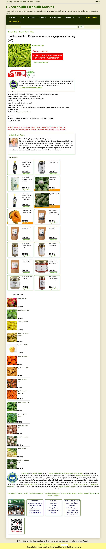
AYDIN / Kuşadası (17, 105)
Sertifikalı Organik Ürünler (57, 11)
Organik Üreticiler (77, 493)
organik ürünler (72, 473)
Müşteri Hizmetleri (35, 512)
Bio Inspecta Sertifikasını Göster (30, 88)
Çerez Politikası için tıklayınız (50, 545)
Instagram (53, 500)
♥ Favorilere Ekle (38, 45)
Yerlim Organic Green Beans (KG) (29, 96)
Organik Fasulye (51, 107)
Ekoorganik (24, 473)
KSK (97, 493)
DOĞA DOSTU (69, 18)
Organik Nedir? (11, 493)
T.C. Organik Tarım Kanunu (79, 484)
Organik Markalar (89, 493)
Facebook (53, 503)
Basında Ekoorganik (35, 505)
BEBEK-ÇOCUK (55, 18)
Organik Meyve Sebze (26, 32)
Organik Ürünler (66, 493)
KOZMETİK (32, 18)
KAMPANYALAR (14, 22)
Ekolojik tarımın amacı (83, 475)
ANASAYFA (13, 18)
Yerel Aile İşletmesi (83, 11)
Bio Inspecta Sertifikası (23, 112)
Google (53, 505)
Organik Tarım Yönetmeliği (52, 493)
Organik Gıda (12, 32)
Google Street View (53, 510)
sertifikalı (64, 473)
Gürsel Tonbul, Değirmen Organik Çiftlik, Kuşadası (28, 98)
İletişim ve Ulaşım (34, 510)
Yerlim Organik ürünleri (24, 107)
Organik (80, 473)
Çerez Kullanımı (72, 515)
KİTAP (80, 18)
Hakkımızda (35, 500)
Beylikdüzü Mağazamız (35, 503)
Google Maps (53, 508)
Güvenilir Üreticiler (41, 11)
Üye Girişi (9, 1)
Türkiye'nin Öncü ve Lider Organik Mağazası (19, 11)
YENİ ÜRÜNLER (91, 18)
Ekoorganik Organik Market (30, 7)
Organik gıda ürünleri (30, 484)
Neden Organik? (23, 493)
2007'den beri (71, 11)
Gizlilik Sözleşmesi (72, 508)
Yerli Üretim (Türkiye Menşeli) (23, 103)
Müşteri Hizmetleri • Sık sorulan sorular (27, 1)
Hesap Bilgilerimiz (72, 512)
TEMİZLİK (42, 18)
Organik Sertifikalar (53, 495)
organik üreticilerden (55, 473)
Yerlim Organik (17, 101)
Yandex (53, 512)
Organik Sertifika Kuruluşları (67, 486)
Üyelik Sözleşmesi (72, 510)
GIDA (22, 18)
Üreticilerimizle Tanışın (17, 135)
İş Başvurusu (35, 508)
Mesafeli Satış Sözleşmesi (72, 500)
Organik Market (37, 473)
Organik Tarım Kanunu (36, 493)
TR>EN (97, 1)
